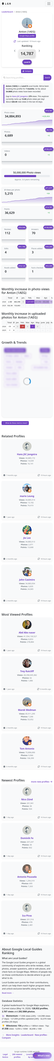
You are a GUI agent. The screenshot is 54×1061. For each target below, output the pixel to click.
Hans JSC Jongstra (20, 96)
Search (47, 77)
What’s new (42, 1055)
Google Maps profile (27, 36)
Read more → (8, 993)
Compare (6, 1037)
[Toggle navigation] (48, 3)
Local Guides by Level (31, 1055)
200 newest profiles (17, 1055)
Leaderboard (7, 12)
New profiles (41, 1035)
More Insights (12, 1035)
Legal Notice (5, 1055)
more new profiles (41, 781)
